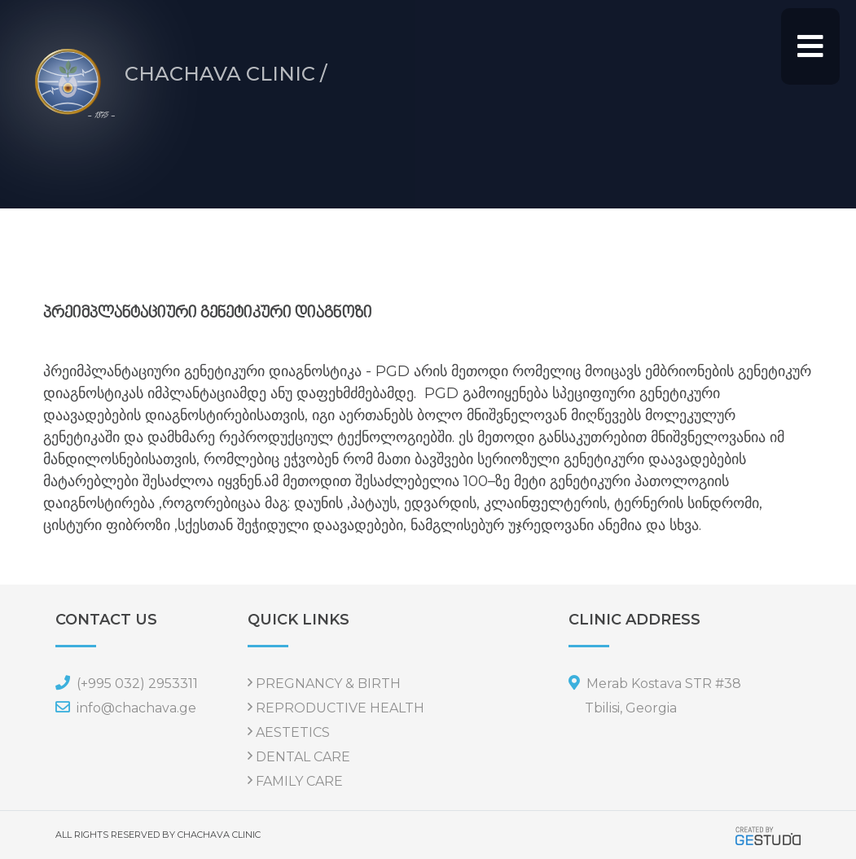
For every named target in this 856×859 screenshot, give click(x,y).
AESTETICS (293, 732)
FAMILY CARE (299, 781)
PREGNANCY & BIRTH (328, 683)
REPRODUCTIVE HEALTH (340, 708)
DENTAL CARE (303, 757)
